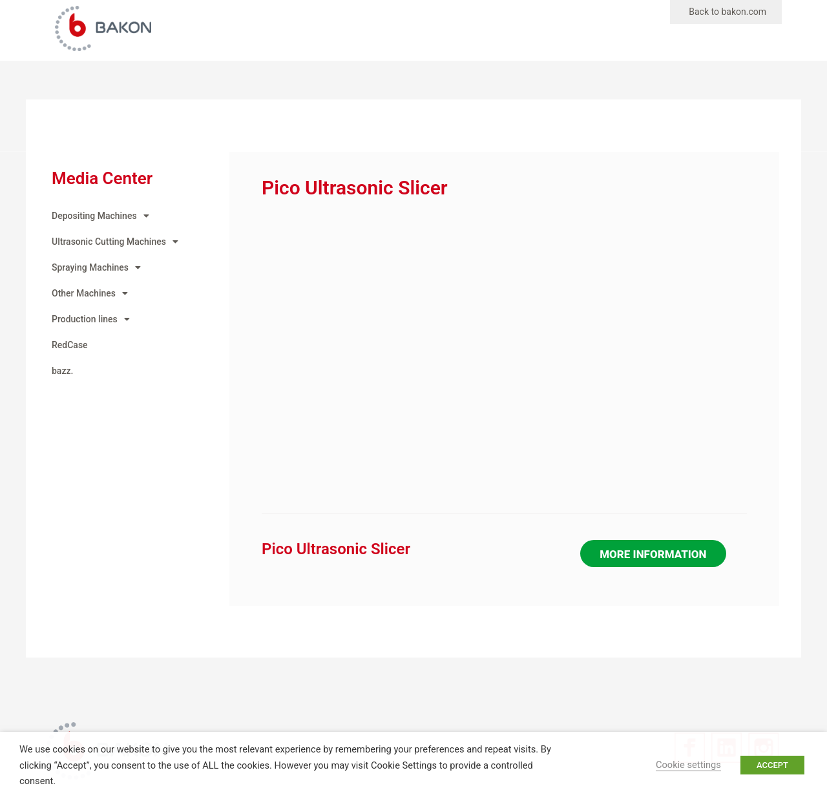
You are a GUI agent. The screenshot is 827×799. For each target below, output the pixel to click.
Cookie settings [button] (688, 765)
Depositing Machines (100, 216)
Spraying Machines (96, 267)
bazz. (62, 371)
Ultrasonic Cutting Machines (115, 242)
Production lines (91, 319)
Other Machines (90, 293)
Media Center (102, 178)
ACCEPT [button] (772, 765)
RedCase (70, 345)
